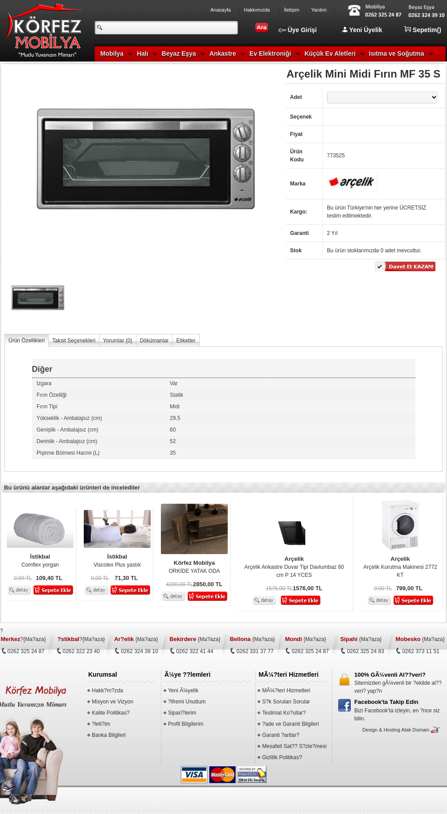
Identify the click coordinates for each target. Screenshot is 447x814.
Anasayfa (220, 9)
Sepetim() (422, 29)
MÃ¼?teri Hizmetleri (286, 690)
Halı (142, 53)
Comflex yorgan (40, 560)
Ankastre (222, 53)
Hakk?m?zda (107, 690)
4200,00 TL (179, 584)
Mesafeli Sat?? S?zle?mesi (294, 746)
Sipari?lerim (182, 713)
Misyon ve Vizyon (112, 702)
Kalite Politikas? (111, 713)
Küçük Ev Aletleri (330, 53)
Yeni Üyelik (362, 29)
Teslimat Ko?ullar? (284, 713)
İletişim (291, 9)
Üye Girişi (298, 29)
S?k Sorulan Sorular (286, 702)
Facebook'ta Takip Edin (386, 702)
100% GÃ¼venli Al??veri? (390, 674)
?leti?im (101, 724)
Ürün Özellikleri (26, 340)
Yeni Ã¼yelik (183, 690)
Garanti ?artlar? (280, 735)
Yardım (319, 9)
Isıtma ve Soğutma (396, 53)
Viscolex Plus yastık (117, 560)
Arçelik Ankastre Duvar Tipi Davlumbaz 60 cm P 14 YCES (294, 567)
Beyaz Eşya (179, 53)
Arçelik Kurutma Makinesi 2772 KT (400, 567)
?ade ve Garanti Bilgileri (290, 724)
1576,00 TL (279, 588)
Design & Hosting (381, 729)
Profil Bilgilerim (185, 724)
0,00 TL (23, 578)
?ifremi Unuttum (187, 702)
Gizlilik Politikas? (282, 757)
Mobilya (111, 53)
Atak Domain (415, 729)
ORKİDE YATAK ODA (194, 567)
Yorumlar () (117, 340)
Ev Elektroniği (270, 53)
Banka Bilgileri (109, 735)
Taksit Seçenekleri (73, 340)
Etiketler (185, 340)
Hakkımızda (257, 9)
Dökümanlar (154, 340)
